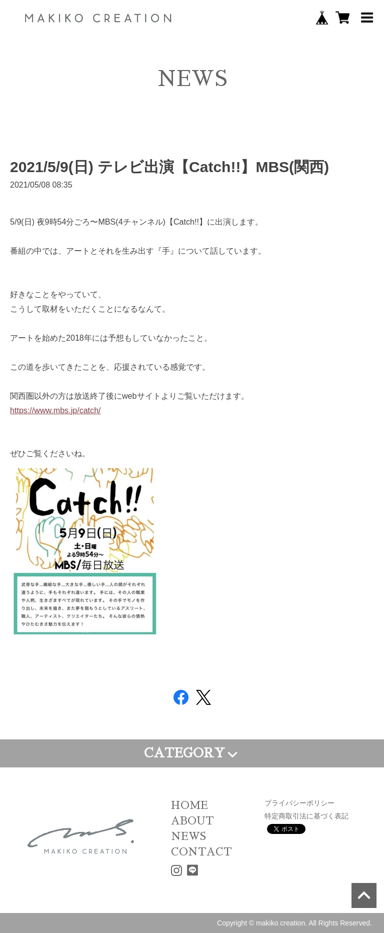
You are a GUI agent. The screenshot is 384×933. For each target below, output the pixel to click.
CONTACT (201, 851)
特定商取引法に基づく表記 (306, 816)
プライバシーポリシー (299, 803)
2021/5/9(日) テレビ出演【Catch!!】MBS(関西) (169, 167)
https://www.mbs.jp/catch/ (55, 410)
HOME (189, 805)
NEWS (188, 836)
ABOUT (192, 820)
